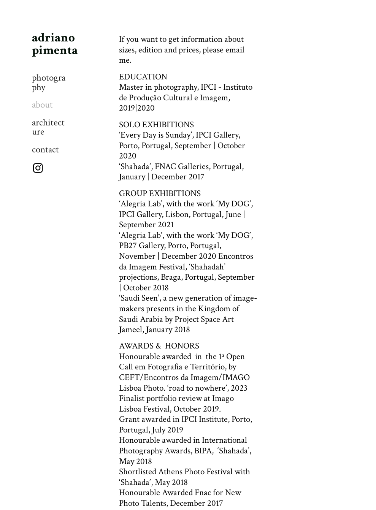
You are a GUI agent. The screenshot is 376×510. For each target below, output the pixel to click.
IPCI (208, 87)
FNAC (165, 166)
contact (45, 150)
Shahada (135, 166)
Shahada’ (234, 450)
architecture (48, 127)
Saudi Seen (139, 298)
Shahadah (207, 266)
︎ (38, 168)
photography (48, 82)
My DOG (233, 203)
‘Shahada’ (135, 482)
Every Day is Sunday (155, 135)
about (42, 105)
